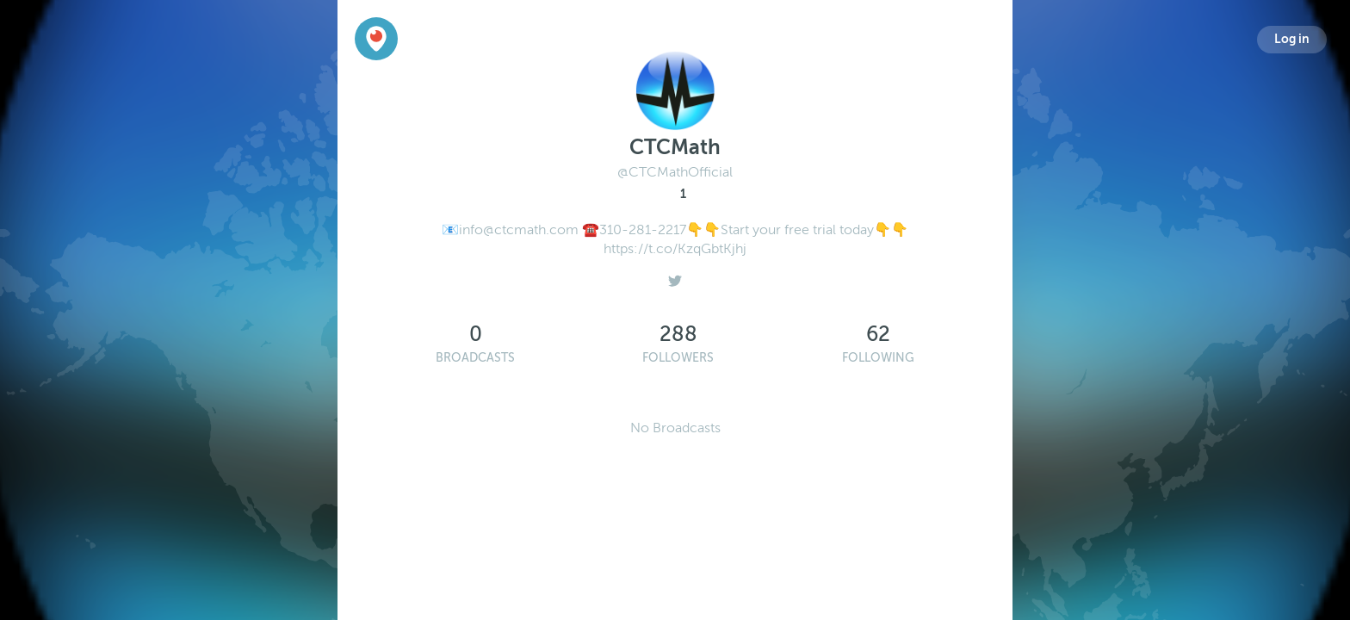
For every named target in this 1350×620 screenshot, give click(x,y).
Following (878, 357)
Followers (678, 357)
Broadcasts (475, 357)
